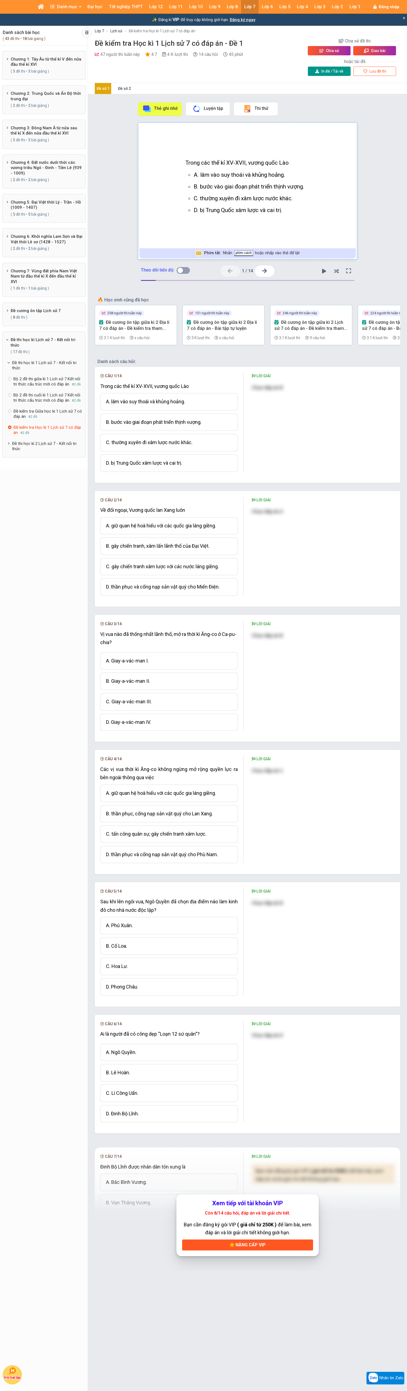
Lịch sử (116, 31)
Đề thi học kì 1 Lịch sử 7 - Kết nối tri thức (44, 365)
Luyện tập (207, 108)
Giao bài (375, 50)
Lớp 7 (99, 31)
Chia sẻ (329, 50)
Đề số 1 (103, 88)
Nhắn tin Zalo (385, 1378)
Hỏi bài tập (12, 1373)
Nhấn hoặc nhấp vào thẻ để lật (247, 253)
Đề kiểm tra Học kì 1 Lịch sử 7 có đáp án (162, 31)
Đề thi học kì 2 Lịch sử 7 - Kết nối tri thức (44, 446)
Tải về (329, 71)
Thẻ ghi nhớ (159, 108)
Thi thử (255, 108)
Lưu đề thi (374, 71)
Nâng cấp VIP (248, 1244)
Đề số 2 (124, 88)
